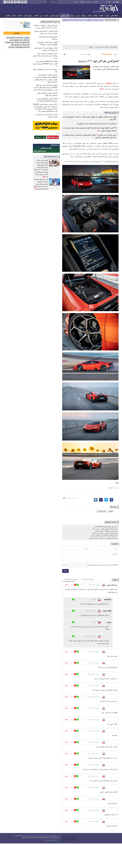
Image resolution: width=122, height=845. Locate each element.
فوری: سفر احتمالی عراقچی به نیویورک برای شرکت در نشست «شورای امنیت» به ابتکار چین (89, 118)
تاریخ (72, 15)
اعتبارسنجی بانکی (15, 45)
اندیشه (46, 15)
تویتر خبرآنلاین (15, 1)
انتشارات (20, 15)
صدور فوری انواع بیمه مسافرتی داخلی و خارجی (103, 538)
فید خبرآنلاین (25, 1)
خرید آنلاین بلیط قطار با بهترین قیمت (106, 531)
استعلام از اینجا (10, 38)
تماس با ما (95, 2)
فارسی (114, 2)
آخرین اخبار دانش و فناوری (49, 21)
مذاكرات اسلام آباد (111, 20)
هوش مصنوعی (54, 15)
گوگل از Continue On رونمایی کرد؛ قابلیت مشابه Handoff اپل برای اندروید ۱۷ (45, 63)
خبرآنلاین (105, 9)
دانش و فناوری (65, 15)
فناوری (91, 47)
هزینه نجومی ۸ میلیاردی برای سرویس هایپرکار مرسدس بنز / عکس (45, 32)
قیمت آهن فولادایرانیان (22, 47)
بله (8, 1)
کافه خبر (36, 15)
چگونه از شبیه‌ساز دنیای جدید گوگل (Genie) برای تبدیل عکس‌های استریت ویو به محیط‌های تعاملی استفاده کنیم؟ (45, 87)
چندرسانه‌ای (28, 15)
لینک (101, 89)
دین (41, 15)
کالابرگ (17, 42)
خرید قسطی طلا (24, 42)
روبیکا (5, 1)
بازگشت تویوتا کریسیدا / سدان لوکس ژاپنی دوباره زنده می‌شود (45, 49)
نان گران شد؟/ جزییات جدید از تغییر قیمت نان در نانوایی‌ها (96, 123)
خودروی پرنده (101, 511)
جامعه (90, 15)
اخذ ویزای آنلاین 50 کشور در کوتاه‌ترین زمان (104, 536)
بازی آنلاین (26, 40)
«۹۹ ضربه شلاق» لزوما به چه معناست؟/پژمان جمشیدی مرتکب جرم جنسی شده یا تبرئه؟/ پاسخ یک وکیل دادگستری (40, 184)
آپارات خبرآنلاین (12, 1)
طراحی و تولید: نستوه (52, 840)
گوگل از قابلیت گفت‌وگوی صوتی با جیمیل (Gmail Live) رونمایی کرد (46, 100)
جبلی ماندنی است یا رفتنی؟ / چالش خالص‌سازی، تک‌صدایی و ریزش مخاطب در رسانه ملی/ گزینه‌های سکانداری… (89, 136)
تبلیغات (82, 2)
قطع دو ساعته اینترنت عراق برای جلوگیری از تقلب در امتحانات (47, 43)
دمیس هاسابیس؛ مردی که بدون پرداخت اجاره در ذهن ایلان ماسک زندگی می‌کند (45, 55)
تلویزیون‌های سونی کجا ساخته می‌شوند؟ (48, 38)
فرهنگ (95, 15)
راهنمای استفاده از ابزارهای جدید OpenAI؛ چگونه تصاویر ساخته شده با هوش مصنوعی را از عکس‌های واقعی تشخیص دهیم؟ (45, 78)
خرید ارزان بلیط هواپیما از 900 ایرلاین (106, 527)
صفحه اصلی (114, 15)
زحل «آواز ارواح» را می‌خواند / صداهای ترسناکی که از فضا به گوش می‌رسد (45, 26)
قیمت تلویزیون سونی (15, 40)
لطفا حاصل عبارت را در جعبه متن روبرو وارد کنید (103, 565)
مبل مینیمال (25, 45)
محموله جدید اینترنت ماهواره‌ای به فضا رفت (45, 70)
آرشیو (76, 2)
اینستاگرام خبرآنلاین (19, 1)
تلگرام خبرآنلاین (22, 1)
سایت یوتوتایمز (9, 42)
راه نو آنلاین (19, 38)
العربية (108, 2)
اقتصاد (101, 15)
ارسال (65, 571)
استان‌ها (8, 15)
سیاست (107, 15)
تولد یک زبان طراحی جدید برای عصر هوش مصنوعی (46, 115)
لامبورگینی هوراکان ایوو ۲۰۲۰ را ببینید (98, 61)
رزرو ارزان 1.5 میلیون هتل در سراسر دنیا (105, 529)
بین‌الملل (83, 15)
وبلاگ (14, 15)
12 (71, 585)
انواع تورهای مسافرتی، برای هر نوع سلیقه (105, 533)
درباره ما (88, 2)
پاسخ (66, 585)
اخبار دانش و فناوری (101, 47)
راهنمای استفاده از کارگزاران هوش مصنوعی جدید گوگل (47, 94)
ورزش (77, 15)
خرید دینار (11, 47)
